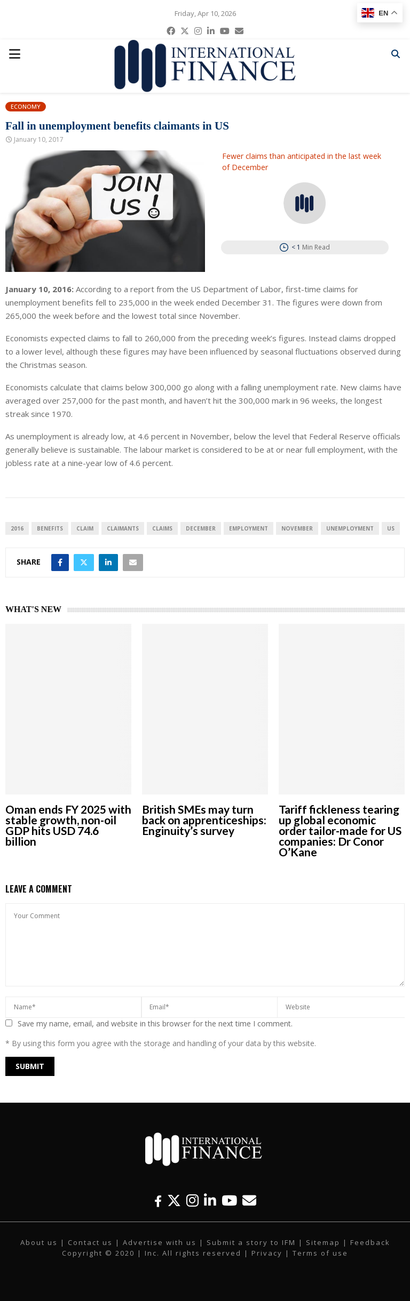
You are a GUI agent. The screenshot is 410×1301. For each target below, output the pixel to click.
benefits (50, 528)
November (297, 528)
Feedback (370, 1242)
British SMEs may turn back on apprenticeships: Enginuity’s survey (204, 819)
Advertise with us (159, 1242)
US (391, 528)
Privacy (266, 1253)
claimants (123, 528)
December (201, 528)
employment (248, 528)
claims (162, 528)
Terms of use (320, 1253)
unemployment (350, 528)
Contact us (90, 1242)
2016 (17, 528)
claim (84, 528)
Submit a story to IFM (251, 1242)
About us (39, 1242)
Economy (26, 106)
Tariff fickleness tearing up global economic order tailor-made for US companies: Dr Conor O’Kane (340, 830)
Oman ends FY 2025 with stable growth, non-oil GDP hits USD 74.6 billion (68, 825)
